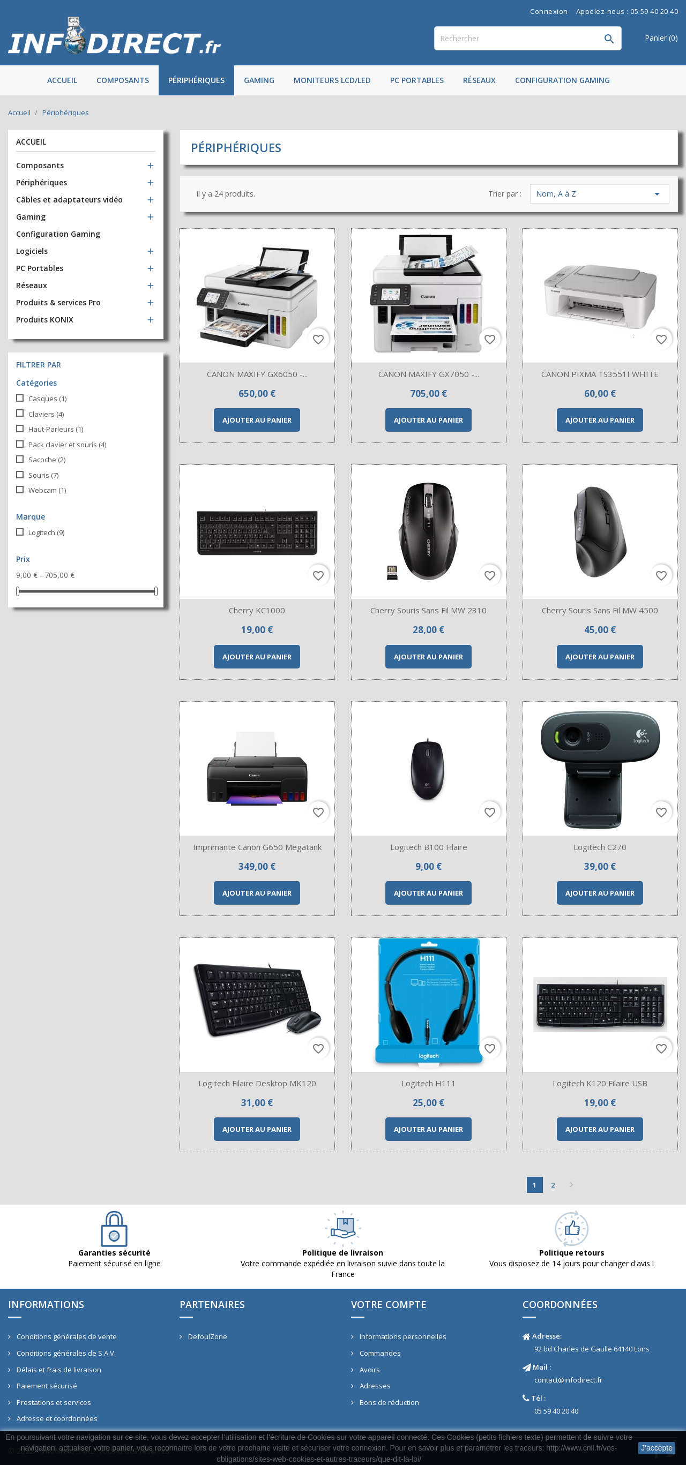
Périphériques (196, 80)
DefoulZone (207, 1336)
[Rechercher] (528, 38)
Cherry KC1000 (257, 610)
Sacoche (46, 459)
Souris (43, 475)
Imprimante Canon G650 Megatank (257, 847)
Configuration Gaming (562, 80)
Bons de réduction (388, 1402)
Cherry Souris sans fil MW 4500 (600, 610)
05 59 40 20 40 (556, 1411)
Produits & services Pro (58, 302)
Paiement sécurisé (46, 1386)
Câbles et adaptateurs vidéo (69, 199)
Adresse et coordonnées (56, 1418)
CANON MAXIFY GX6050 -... (257, 374)
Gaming (259, 80)
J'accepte (657, 1448)
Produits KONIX (44, 319)
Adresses (374, 1386)
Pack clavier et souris (67, 444)
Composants (122, 80)
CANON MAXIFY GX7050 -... (428, 374)
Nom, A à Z (599, 193)
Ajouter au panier (257, 420)
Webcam (47, 490)
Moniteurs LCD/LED (332, 80)
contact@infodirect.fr (568, 1380)
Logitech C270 (600, 847)
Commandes (379, 1353)
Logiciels (32, 251)
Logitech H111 (428, 1083)
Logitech (46, 532)
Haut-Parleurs (55, 429)
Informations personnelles (402, 1336)
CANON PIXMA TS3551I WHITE (600, 374)
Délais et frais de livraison (58, 1369)
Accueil (62, 80)
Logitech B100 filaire (428, 847)
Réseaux (479, 80)
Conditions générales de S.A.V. (65, 1353)
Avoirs (369, 1369)
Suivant (571, 1185)
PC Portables (417, 80)
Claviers (46, 414)
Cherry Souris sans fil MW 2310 (428, 610)
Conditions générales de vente (66, 1336)
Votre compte (389, 1304)
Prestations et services (53, 1402)
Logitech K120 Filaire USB (600, 1083)
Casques (47, 398)
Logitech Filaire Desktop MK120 (257, 1083)
